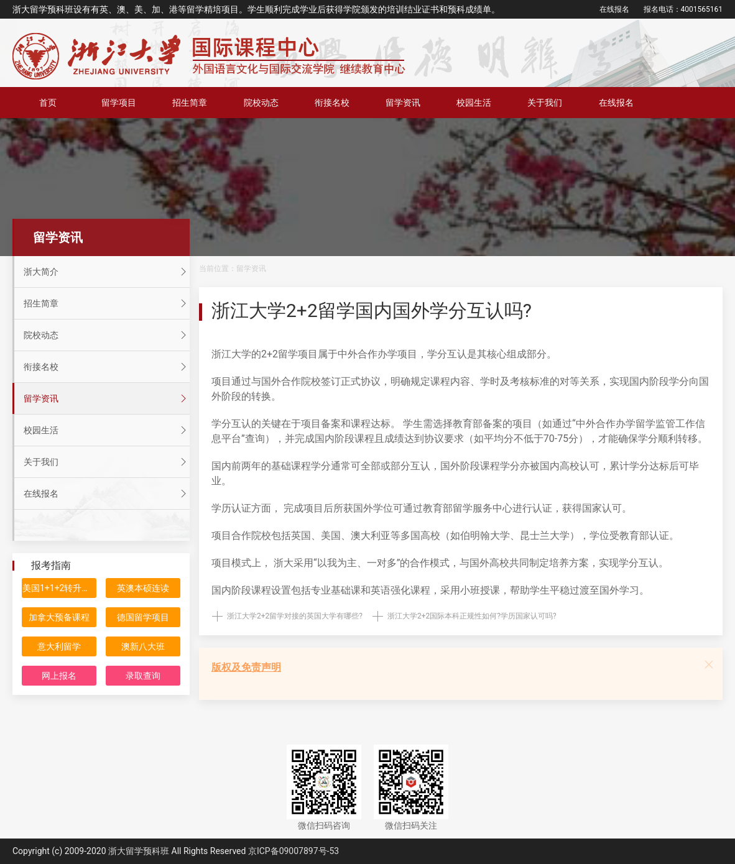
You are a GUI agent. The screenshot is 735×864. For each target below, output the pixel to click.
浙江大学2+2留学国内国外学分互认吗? (371, 310)
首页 (48, 103)
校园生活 (473, 103)
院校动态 (261, 103)
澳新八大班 (143, 646)
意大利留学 (59, 646)
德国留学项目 (143, 617)
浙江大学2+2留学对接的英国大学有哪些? (295, 616)
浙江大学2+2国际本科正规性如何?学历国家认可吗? (472, 616)
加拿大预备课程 (59, 617)
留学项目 (118, 103)
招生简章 (189, 103)
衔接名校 (332, 103)
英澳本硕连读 (143, 588)
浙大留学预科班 (138, 851)
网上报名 (59, 676)
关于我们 (544, 103)
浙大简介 (107, 271)
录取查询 (143, 676)
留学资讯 (403, 103)
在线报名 (614, 9)
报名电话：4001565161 (683, 9)
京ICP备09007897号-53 (293, 851)
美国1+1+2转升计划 (59, 588)
